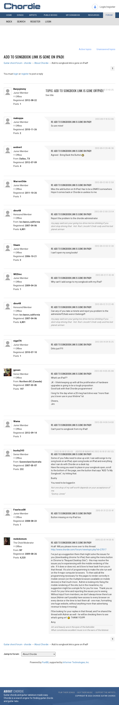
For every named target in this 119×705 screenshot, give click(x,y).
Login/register (107, 6)
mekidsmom (20, 539)
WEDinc (17, 274)
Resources (93, 15)
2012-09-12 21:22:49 (104, 304)
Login (48, 21)
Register (35, 21)
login (16, 74)
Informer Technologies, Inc (76, 662)
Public (50, 15)
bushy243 (18, 450)
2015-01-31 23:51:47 (105, 510)
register (25, 74)
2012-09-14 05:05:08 (104, 371)
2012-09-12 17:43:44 (105, 275)
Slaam (16, 245)
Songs (20, 15)
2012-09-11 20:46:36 (104, 148)
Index (9, 21)
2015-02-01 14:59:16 (104, 539)
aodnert (17, 147)
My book (73, 15)
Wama (16, 421)
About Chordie (41, 63)
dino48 (17, 210)
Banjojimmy (19, 89)
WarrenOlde (19, 181)
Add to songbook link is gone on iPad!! (34, 56)
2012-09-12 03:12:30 (104, 246)
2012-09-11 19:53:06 (104, 119)
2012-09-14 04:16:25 (104, 341)
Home (9, 15)
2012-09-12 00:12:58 (104, 182)
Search (21, 21)
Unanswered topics (106, 49)
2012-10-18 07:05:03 (63, 451)
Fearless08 (19, 509)
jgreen (16, 370)
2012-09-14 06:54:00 (104, 422)
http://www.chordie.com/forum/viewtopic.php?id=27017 (78, 549)
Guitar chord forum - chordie (17, 63)
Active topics (85, 49)
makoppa (18, 118)
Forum (109, 15)
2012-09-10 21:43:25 (104, 89)
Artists (33, 15)
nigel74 (17, 340)
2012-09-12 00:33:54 (104, 211)
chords (111, 696)
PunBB (45, 662)
